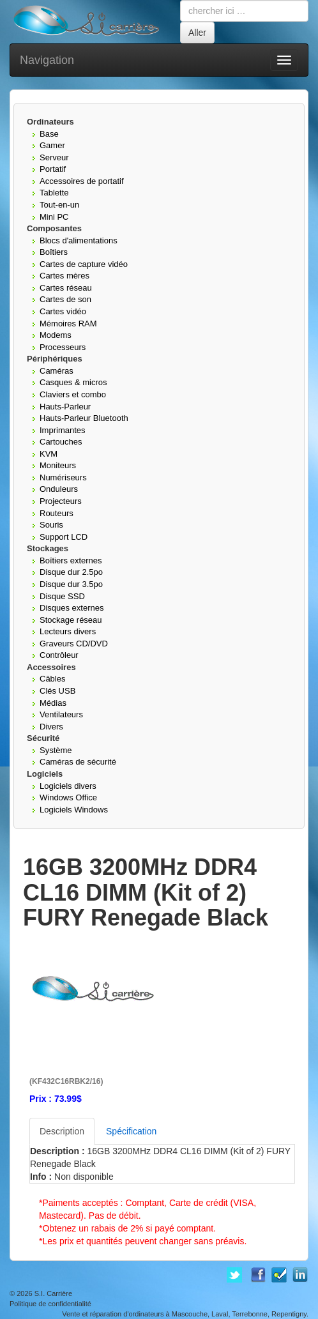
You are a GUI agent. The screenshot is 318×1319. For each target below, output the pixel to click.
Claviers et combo (73, 394)
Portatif (53, 169)
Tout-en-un (59, 205)
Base (49, 134)
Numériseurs (63, 477)
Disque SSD (62, 596)
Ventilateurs (61, 714)
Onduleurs (59, 489)
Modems (56, 335)
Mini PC (54, 217)
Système (56, 750)
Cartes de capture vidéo (84, 264)
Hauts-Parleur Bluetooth (84, 418)
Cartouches (61, 441)
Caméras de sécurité (78, 761)
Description (62, 1131)
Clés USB (57, 691)
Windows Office (68, 797)
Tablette (54, 192)
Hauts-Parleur (65, 406)
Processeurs (63, 347)
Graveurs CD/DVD (74, 643)
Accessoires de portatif (82, 181)
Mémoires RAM (68, 323)
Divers (51, 726)
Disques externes (71, 608)
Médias (53, 703)
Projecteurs (61, 501)
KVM (48, 454)
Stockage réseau (71, 620)
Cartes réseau (66, 288)
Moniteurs (58, 465)
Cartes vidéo (63, 311)
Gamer (52, 145)
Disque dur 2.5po (71, 572)
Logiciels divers (68, 786)
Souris (51, 525)
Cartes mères (64, 275)
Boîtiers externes (71, 560)
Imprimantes (63, 430)
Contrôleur (59, 655)
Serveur (54, 157)
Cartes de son (65, 299)
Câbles (52, 678)
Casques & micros (73, 382)
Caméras (56, 371)
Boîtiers (54, 252)
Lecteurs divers (68, 631)
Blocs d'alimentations (78, 240)
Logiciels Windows (74, 809)
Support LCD (63, 537)
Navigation (47, 60)
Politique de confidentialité (50, 1304)
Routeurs (56, 513)
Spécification (131, 1131)
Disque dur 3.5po (71, 584)
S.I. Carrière (53, 1293)
